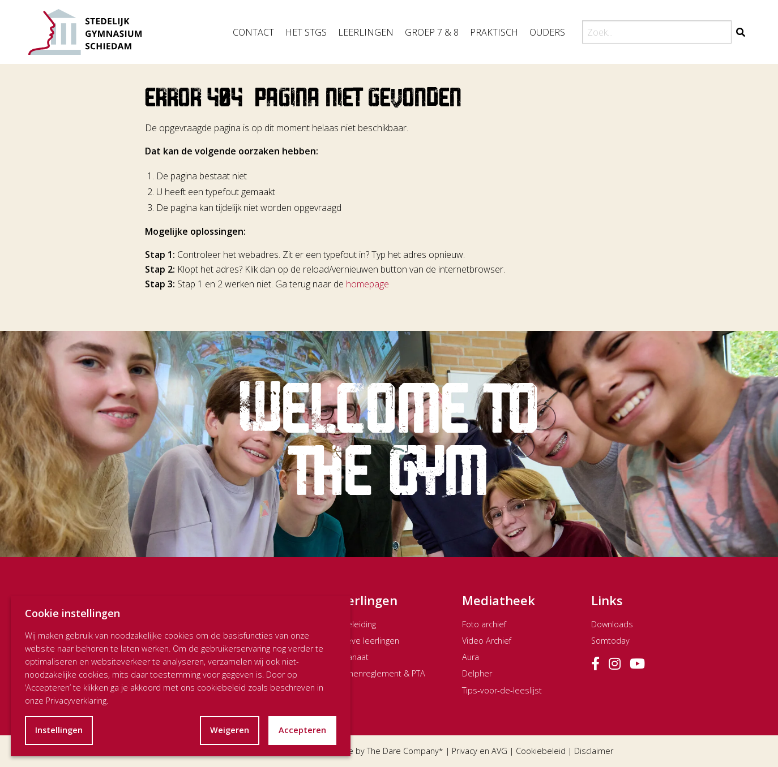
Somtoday (610, 640)
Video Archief (486, 640)
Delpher (477, 673)
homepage (367, 284)
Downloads (612, 624)
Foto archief (484, 624)
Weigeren (229, 730)
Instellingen (59, 730)
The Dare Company (403, 751)
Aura (470, 657)
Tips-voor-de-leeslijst (502, 690)
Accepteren (302, 730)
